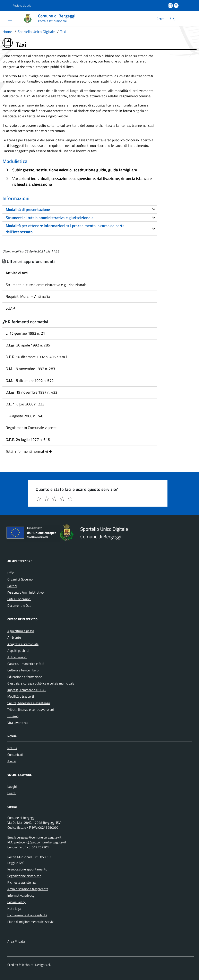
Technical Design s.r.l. (36, 964)
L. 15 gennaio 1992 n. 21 (25, 333)
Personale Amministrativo (25, 592)
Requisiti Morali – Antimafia (28, 296)
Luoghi (12, 786)
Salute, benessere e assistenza (28, 702)
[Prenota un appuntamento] (170, 5)
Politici (12, 585)
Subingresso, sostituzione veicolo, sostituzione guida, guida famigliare (74, 170)
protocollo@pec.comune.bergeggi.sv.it (40, 842)
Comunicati (15, 754)
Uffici (11, 572)
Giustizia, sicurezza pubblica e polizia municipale (40, 683)
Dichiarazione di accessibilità (27, 915)
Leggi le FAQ (16, 862)
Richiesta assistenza (21, 882)
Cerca (160, 18)
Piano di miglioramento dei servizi (30, 921)
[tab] (79, 209)
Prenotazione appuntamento (27, 869)
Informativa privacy (20, 895)
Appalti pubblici (18, 650)
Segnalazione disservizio (24, 875)
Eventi (11, 793)
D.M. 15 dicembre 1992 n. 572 (30, 380)
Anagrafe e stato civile (22, 644)
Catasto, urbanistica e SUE (25, 663)
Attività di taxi (17, 273)
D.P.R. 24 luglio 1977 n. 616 (28, 439)
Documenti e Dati (19, 605)
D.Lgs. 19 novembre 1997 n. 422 (31, 392)
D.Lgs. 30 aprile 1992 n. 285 (28, 345)
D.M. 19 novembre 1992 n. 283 (30, 368)
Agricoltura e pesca (20, 630)
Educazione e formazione (24, 676)
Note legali (14, 908)
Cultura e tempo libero (22, 670)
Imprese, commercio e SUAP (26, 689)
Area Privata (16, 941)
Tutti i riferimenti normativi (29, 451)
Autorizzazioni (17, 657)
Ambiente (14, 637)
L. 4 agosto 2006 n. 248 (24, 416)
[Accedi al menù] (6, 18)
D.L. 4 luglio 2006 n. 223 (25, 404)
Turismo (12, 716)
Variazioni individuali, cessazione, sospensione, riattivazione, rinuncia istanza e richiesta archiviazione (82, 181)
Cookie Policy (16, 902)
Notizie (12, 748)
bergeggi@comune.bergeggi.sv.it (39, 837)
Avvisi (11, 761)
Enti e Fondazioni (19, 598)
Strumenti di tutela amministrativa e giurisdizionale (46, 284)
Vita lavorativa (17, 722)
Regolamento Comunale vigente (31, 427)
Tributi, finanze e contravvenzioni (30, 709)
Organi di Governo (20, 579)
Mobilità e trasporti (20, 696)
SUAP (10, 308)
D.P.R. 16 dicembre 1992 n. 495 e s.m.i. (37, 357)
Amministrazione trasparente (27, 888)
